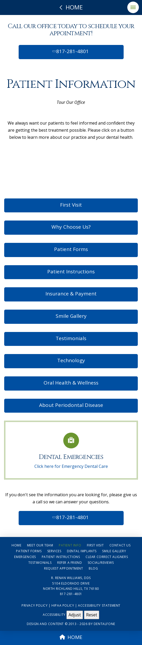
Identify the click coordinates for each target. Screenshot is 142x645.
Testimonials (71, 338)
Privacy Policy (35, 605)
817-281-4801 (70, 51)
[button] (133, 7)
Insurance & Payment (71, 293)
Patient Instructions (71, 271)
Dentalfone (104, 624)
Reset (91, 615)
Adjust (75, 615)
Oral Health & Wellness (71, 382)
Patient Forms (71, 249)
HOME (71, 637)
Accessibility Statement (99, 605)
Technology (71, 360)
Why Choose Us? (71, 226)
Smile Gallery (71, 316)
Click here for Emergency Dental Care (71, 466)
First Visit (71, 204)
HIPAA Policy (62, 605)
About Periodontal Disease (71, 405)
